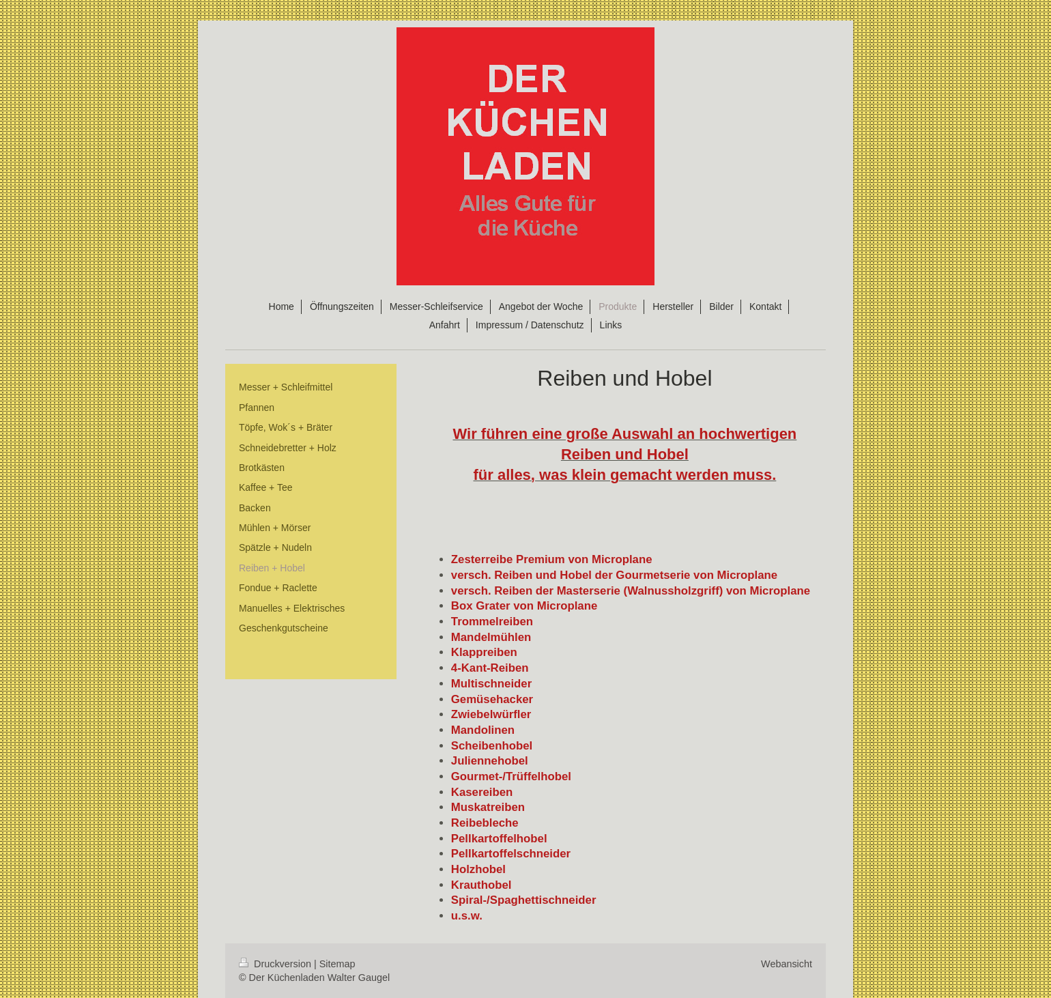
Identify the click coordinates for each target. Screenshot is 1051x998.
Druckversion (276, 963)
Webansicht (786, 963)
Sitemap (337, 963)
